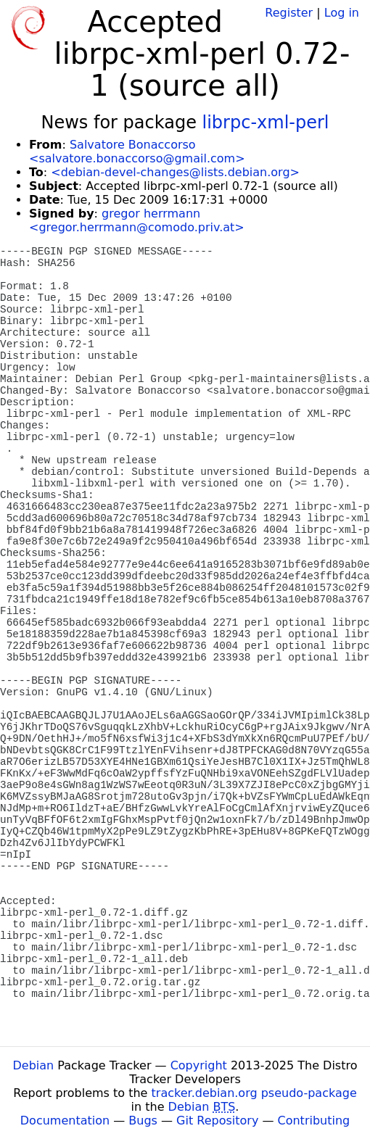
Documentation (65, 1120)
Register (289, 13)
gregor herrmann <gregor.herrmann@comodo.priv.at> (136, 220)
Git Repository (217, 1120)
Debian (33, 1065)
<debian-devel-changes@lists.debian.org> (175, 172)
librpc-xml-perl (265, 122)
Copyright (198, 1065)
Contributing (314, 1120)
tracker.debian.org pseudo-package (254, 1093)
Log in (341, 13)
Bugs (142, 1120)
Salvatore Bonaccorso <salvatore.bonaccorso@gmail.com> (137, 151)
